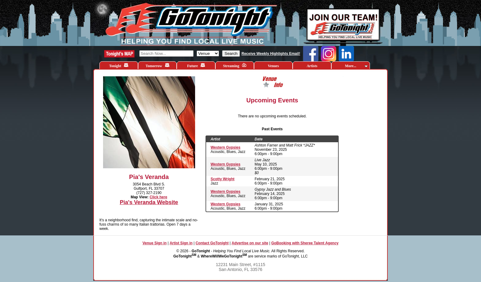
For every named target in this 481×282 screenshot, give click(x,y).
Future (196, 65)
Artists (312, 66)
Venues (273, 66)
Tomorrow (157, 65)
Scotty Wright (223, 179)
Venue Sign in (154, 243)
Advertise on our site (250, 243)
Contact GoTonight (212, 243)
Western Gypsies (225, 147)
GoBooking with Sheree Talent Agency (304, 243)
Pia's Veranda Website (149, 202)
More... (356, 66)
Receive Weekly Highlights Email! (270, 53)
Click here (158, 197)
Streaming (234, 65)
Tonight (119, 65)
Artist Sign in (181, 243)
